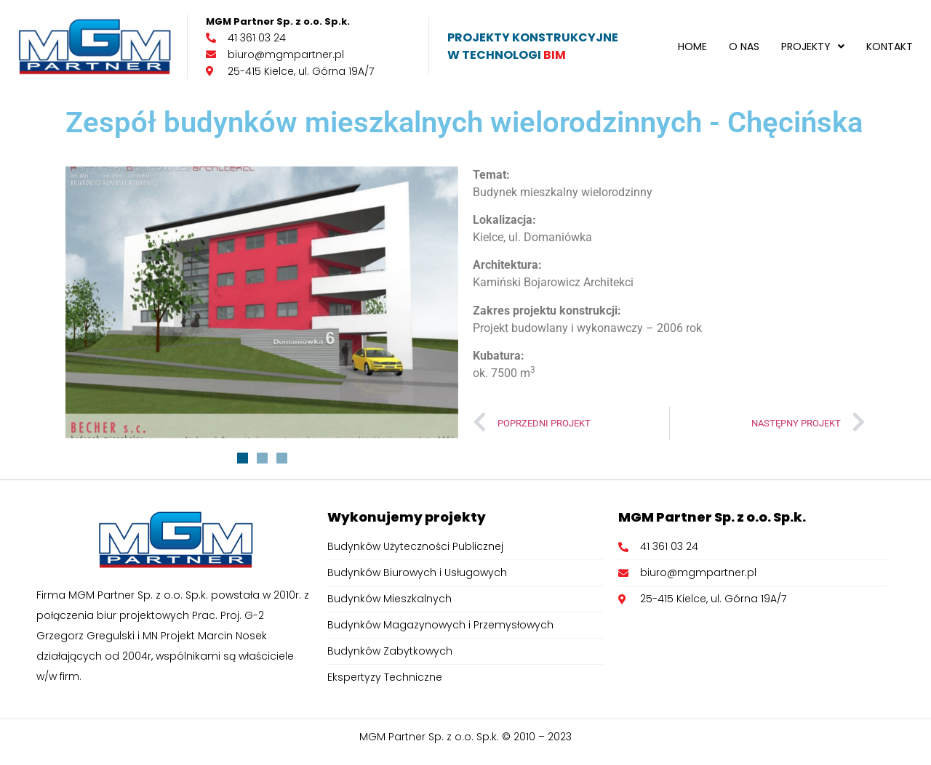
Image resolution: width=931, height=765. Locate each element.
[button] (812, 46)
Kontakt (889, 46)
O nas (744, 46)
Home (692, 46)
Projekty (812, 46)
